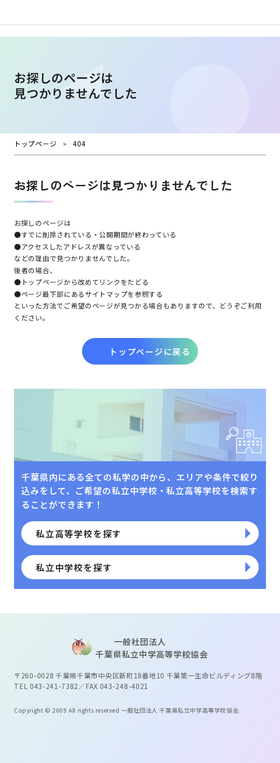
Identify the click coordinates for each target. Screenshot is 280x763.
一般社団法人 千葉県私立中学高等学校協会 (179, 710)
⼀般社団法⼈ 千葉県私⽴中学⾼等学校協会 (140, 12)
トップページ (42, 282)
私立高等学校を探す (79, 533)
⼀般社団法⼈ (140, 650)
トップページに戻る (149, 351)
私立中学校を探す (74, 567)
